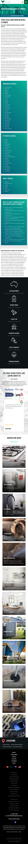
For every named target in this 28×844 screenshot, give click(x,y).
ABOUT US (14, 752)
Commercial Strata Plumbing (14, 796)
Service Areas (7, 15)
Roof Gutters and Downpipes (14, 787)
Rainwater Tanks (14, 793)
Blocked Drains (14, 772)
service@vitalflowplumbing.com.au (14, 815)
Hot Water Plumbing (14, 781)
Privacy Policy (19, 840)
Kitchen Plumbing (14, 791)
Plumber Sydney (6, 744)
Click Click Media (16, 841)
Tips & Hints (14, 758)
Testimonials (14, 761)
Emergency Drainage (14, 805)
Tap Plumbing (14, 774)
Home (2, 15)
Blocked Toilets (14, 799)
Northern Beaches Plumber (17, 744)
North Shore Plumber (17, 746)
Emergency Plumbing (14, 776)
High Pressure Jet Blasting (14, 807)
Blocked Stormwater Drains (14, 801)
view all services (14, 441)
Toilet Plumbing (14, 783)
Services (14, 756)
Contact (14, 763)
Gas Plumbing (14, 785)
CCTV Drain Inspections (14, 810)
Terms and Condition (11, 840)
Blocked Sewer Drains (14, 803)
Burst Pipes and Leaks (14, 779)
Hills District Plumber (7, 746)
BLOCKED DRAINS (14, 754)
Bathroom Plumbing (14, 789)
